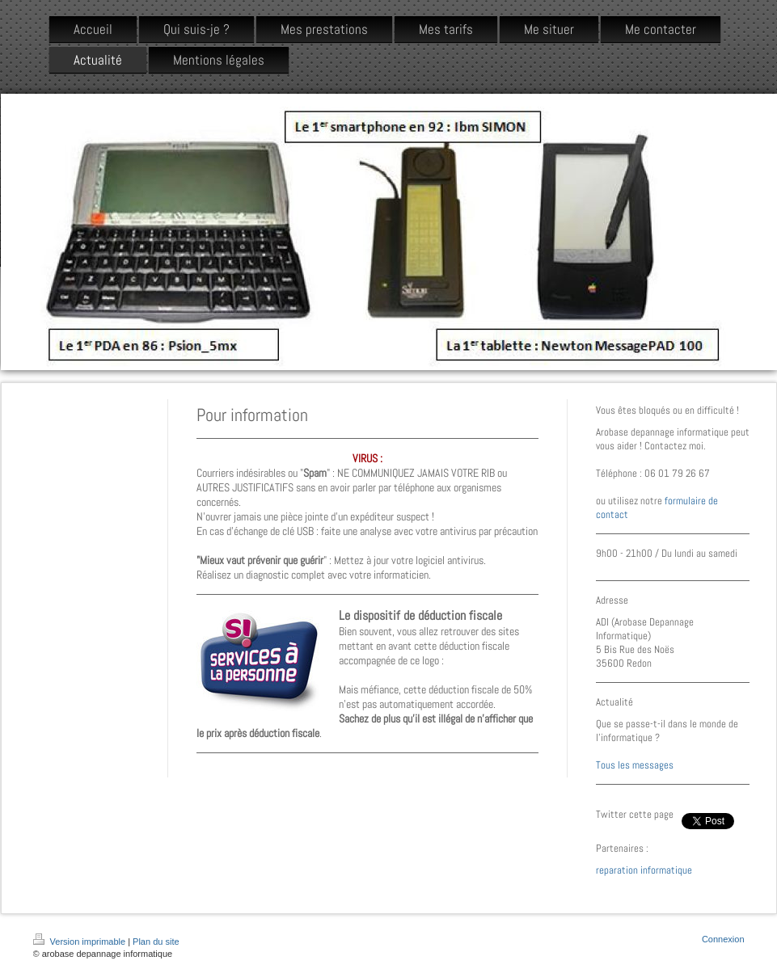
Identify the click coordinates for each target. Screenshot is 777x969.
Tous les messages (635, 765)
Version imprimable (81, 941)
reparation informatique (644, 870)
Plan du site (156, 941)
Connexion (723, 939)
